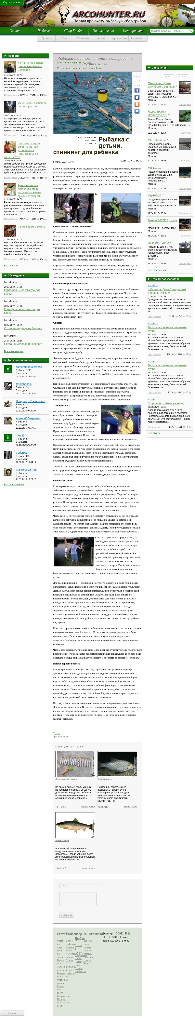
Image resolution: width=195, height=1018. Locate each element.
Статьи (74, 62)
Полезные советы (88, 959)
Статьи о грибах (78, 948)
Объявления (82, 38)
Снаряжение (61, 996)
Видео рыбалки (70, 942)
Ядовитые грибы (79, 963)
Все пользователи (14, 484)
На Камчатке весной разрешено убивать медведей (30, 66)
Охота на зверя (60, 953)
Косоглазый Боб (26, 469)
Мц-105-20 (154, 195)
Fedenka (21, 452)
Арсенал (46, 38)
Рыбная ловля (70, 949)
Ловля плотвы (105, 779)
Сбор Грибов (73, 31)
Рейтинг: (21, 370)
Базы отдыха (87, 946)
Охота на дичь (60, 944)
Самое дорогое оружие (32, 226)
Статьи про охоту (60, 989)
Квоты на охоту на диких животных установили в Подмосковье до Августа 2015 (22, 150)
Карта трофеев (119, 38)
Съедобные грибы (79, 957)
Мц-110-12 (154, 167)
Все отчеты (154, 433)
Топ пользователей (20, 360)
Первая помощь (88, 952)
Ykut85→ (153, 285)
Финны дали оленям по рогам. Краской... (32, 104)
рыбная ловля (61, 736)
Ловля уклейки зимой (66, 779)
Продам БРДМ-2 (158, 242)
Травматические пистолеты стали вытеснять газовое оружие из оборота (29, 190)
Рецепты (88, 963)
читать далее (88, 806)
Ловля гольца (62, 840)
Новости (13, 55)
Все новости (11, 265)
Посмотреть (185, 104)
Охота (14, 31)
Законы (88, 940)
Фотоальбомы (138, 38)
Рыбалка (44, 31)
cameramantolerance (29, 366)
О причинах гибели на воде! (166, 403)
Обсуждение (10, 95)
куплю (168, 76)
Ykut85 (20, 435)
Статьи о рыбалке (70, 963)
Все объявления (157, 270)
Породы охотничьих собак (61, 1002)
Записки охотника (61, 968)
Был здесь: (22, 373)
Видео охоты (60, 962)
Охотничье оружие (61, 981)
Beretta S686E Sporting (162, 220)
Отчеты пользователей (166, 279)
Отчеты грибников (79, 970)
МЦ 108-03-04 (157, 139)
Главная (61, 62)
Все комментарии (13, 351)
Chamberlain (24, 384)
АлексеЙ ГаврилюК (28, 418)
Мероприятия (133, 31)
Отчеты (101, 38)
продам (182, 76)
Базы (65, 38)
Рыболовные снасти (70, 955)
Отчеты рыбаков (70, 972)
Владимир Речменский (30, 401)
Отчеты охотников (61, 975)
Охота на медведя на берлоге (23, 328)
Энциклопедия (103, 31)
